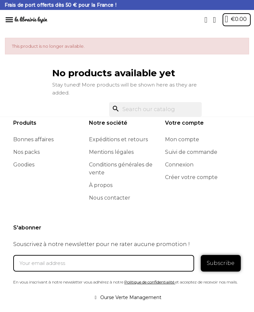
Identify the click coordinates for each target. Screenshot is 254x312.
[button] (206, 20)
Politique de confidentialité (149, 282)
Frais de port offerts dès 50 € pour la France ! (60, 5)
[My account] (214, 20)
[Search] (155, 109)
